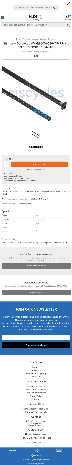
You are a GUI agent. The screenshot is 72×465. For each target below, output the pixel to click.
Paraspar (41, 464)
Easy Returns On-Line (36, 389)
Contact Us (36, 370)
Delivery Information (36, 386)
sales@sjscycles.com (37, 434)
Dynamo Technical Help (36, 412)
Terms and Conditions (36, 392)
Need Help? (36, 376)
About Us (36, 367)
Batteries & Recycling (36, 373)
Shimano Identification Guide (36, 409)
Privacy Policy (36, 396)
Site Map (36, 399)
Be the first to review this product (36, 52)
